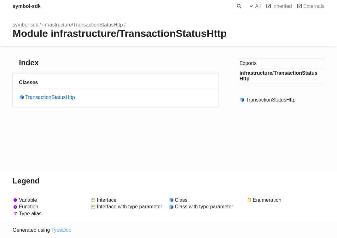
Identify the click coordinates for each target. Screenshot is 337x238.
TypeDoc (61, 230)
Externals (313, 6)
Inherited (282, 6)
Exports (248, 63)
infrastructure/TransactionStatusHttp (82, 24)
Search (238, 6)
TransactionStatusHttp (50, 97)
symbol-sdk (27, 6)
